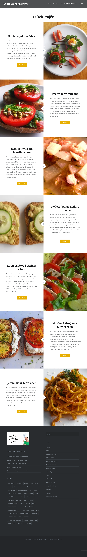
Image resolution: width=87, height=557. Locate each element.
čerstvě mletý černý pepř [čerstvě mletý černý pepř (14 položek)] (15, 520)
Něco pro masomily (51, 454)
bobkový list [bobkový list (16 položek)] (11, 483)
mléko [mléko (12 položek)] (25, 493)
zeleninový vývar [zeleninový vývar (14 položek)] (24, 513)
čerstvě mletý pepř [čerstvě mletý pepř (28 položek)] (24, 516)
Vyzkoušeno (49, 493)
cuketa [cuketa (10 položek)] (9, 487)
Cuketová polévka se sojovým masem (17, 456)
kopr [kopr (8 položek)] (30, 490)
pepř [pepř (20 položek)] (25, 500)
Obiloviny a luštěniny (52, 461)
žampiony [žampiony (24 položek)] (19, 523)
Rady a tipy (49, 472)
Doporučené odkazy (69, 3)
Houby (47, 450)
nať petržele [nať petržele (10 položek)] (11, 497)
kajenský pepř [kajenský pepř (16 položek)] (11, 490)
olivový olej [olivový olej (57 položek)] (11, 500)
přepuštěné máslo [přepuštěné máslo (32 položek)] (25, 503)
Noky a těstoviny (50, 457)
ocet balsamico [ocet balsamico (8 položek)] (29, 497)
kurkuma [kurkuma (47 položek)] (36, 490)
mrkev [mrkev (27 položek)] (31, 493)
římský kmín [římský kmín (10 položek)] (11, 523)
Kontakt (56, 3)
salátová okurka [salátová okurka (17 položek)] (22, 506)
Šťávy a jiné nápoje (51, 486)
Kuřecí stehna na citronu (14, 467)
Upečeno (48, 489)
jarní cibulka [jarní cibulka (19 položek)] (27, 487)
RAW (47, 475)
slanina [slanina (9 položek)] (31, 506)
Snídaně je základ (50, 482)
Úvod (49, 3)
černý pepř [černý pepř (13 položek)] (35, 513)
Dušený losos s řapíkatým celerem (16, 463)
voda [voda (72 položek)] (37, 510)
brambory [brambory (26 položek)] (19, 483)
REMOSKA (49, 479)
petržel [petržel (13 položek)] (31, 500)
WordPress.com (58, 539)
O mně (81, 3)
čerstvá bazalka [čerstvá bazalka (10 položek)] (12, 516)
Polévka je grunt (50, 468)
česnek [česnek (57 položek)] (26, 520)
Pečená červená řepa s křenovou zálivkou (18, 470)
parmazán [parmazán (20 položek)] (19, 500)
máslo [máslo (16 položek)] (36, 493)
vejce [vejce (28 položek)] (32, 510)
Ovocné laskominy (51, 464)
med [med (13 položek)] (9, 493)
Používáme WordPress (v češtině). (33, 539)
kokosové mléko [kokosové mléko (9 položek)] (22, 490)
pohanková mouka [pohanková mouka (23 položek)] (13, 503)
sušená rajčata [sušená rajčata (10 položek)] (12, 510)
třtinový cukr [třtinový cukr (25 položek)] (25, 510)
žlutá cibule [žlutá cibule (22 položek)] (27, 523)
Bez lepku (48, 447)
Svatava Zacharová (15, 4)
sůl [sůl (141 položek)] (18, 510)
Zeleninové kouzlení (51, 496)
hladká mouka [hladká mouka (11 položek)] (17, 487)
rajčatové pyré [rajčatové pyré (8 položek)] (12, 506)
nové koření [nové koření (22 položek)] (20, 497)
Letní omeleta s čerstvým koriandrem (17, 460)
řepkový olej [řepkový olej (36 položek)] (33, 520)
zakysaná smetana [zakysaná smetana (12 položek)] (13, 513)
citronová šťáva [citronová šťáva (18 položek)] (34, 483)
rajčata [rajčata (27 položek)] (34, 503)
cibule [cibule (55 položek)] (26, 483)
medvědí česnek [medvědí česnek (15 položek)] (16, 493)
